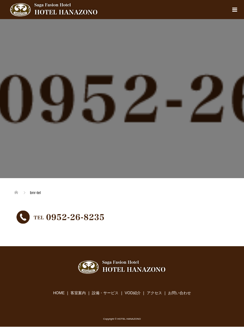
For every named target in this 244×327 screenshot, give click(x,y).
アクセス (154, 293)
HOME (58, 293)
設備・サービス (105, 293)
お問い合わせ (179, 293)
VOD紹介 (133, 293)
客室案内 (78, 293)
